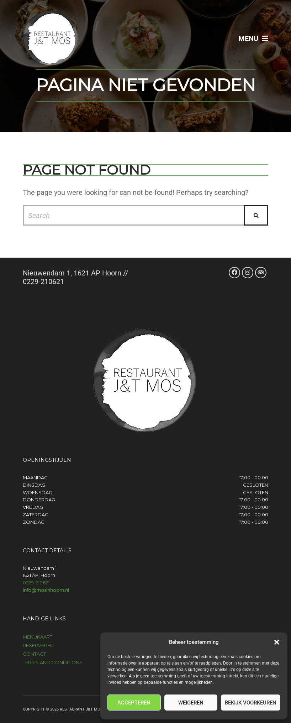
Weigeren (190, 702)
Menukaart (37, 637)
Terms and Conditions (53, 662)
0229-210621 (36, 582)
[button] (276, 642)
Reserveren (38, 645)
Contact (34, 654)
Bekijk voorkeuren (250, 702)
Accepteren (133, 702)
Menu (253, 38)
